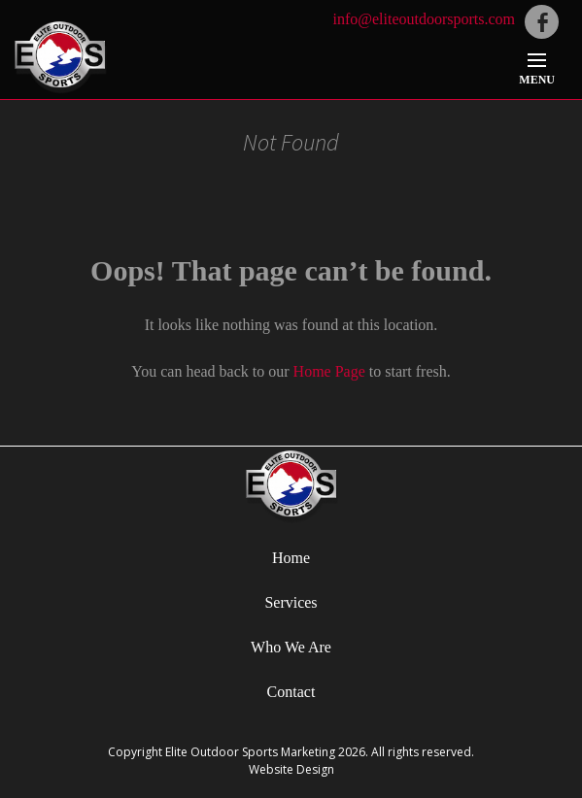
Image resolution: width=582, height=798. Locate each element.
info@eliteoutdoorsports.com (423, 19)
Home (291, 557)
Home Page (329, 371)
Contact (291, 691)
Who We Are (291, 647)
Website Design (291, 769)
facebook (542, 22)
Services (290, 602)
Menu (537, 79)
